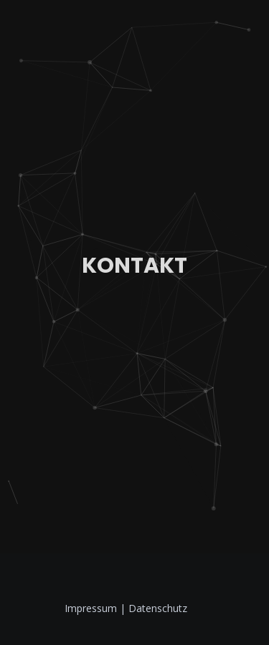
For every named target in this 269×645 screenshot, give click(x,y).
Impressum (92, 608)
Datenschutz (157, 608)
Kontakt (134, 266)
